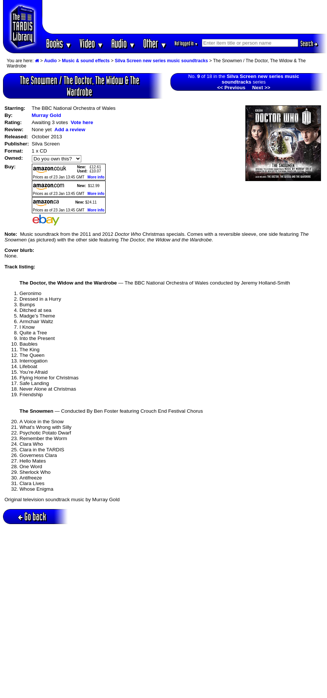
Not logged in (186, 43)
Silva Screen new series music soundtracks (161, 60)
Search (309, 43)
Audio (123, 43)
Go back (32, 516)
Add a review (69, 129)
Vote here (82, 122)
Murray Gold (46, 115)
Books (59, 43)
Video (91, 43)
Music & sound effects (85, 60)
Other (155, 43)
